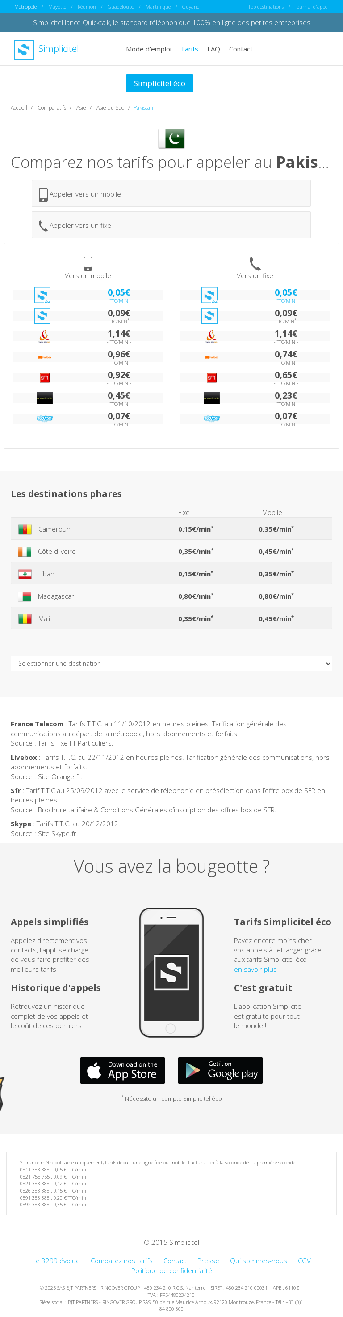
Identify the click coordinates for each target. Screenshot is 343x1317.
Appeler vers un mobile (80, 194)
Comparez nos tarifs (122, 1260)
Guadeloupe (121, 6)
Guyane (190, 6)
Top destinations (266, 6)
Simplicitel (46, 49)
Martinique (158, 6)
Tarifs (189, 48)
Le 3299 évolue (56, 1260)
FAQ (213, 48)
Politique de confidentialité (171, 1270)
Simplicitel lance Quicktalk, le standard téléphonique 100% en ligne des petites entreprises (171, 22)
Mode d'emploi (149, 48)
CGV (304, 1260)
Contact (241, 48)
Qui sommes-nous (258, 1260)
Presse (208, 1260)
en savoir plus (255, 968)
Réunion (87, 6)
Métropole (25, 6)
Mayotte (57, 6)
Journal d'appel (312, 6)
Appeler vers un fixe (75, 226)
